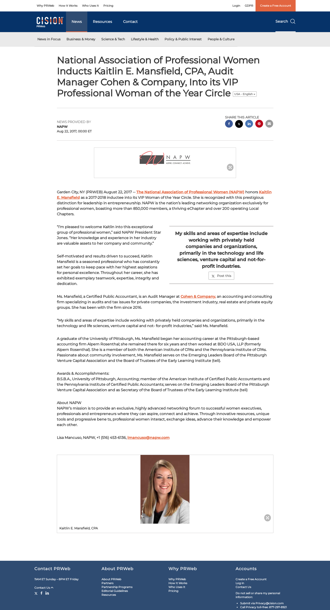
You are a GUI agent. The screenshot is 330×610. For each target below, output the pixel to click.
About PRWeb (111, 579)
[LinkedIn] (47, 593)
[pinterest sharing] (259, 124)
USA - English (244, 94)
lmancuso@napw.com (148, 437)
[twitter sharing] (239, 124)
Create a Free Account (275, 5)
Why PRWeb (45, 5)
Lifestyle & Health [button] (145, 39)
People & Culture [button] (221, 39)
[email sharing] (269, 124)
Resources (102, 21)
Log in (240, 583)
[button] (165, 158)
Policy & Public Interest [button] (183, 39)
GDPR (249, 5)
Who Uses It (90, 5)
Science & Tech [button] (113, 39)
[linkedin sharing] (249, 124)
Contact (130, 21)
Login (236, 5)
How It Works (68, 5)
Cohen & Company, (198, 296)
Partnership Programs (117, 587)
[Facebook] (41, 593)
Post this (221, 276)
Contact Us (43, 587)
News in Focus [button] (48, 39)
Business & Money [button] (80, 39)
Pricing (108, 5)
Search (285, 21)
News (77, 21)
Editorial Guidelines (115, 591)
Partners (107, 583)
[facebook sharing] (229, 124)
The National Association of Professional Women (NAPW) (190, 192)
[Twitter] (36, 593)
